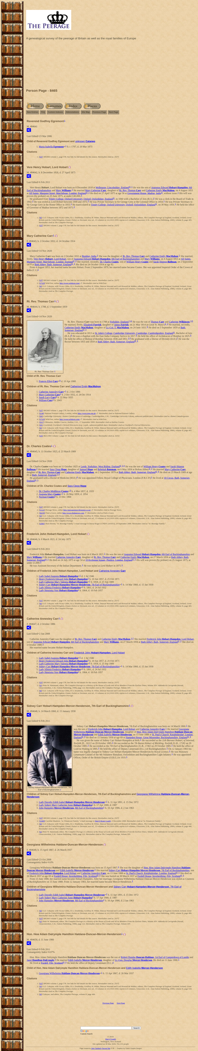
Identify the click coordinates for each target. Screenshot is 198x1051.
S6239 (41, 513)
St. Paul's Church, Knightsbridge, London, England (151, 873)
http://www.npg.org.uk (87, 413)
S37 (41, 157)
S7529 (41, 283)
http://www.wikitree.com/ (70, 283)
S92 (41, 416)
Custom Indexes (55, 112)
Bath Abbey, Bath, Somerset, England (53, 264)
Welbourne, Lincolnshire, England (112, 187)
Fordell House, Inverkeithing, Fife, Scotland (75, 876)
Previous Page (99, 112)
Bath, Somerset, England (44, 475)
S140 (41, 413)
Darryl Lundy (110, 1039)
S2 (40, 685)
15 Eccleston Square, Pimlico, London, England (108, 560)
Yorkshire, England (119, 321)
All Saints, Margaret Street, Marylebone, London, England (57, 193)
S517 (41, 422)
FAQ (43, 112)
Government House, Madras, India (144, 193)
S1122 (41, 510)
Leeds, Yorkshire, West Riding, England (100, 466)
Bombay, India (89, 256)
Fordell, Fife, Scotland (52, 963)
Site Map (86, 112)
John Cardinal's (96, 1048)
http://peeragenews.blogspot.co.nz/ (77, 510)
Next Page (113, 112)
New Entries (32, 112)
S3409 (41, 821)
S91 (41, 425)
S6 (40, 217)
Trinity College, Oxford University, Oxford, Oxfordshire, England (81, 199)
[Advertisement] (110, 65)
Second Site (106, 1048)
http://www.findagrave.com (73, 513)
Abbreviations (72, 112)
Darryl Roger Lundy (103, 821)
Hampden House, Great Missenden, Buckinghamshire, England (156, 737)
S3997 (41, 523)
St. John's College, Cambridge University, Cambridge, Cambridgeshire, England (134, 333)
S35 (41, 436)
